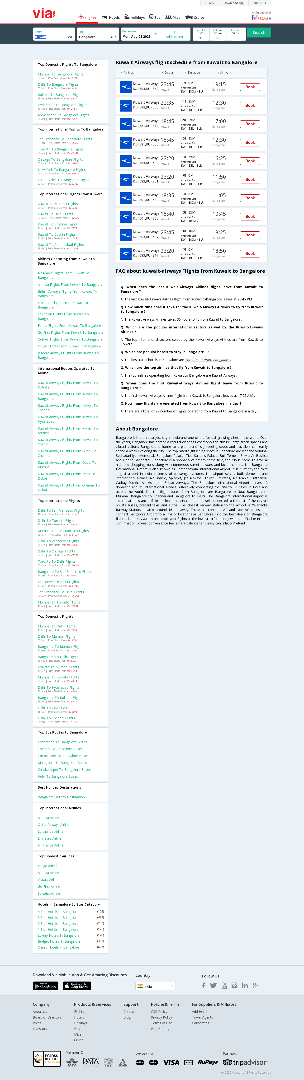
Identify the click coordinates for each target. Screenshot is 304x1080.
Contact (130, 1011)
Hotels (79, 1017)
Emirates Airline (50, 838)
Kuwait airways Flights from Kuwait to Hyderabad (68, 419)
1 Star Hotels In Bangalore (71, 929)
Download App (234, 3)
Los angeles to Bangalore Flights (64, 180)
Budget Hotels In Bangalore (71, 941)
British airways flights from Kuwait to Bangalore (67, 293)
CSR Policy (159, 1011)
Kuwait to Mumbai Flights (58, 203)
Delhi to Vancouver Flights (58, 541)
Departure (129, 31)
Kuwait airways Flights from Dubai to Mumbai (67, 464)
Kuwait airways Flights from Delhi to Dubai (66, 476)
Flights (79, 1011)
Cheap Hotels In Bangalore (71, 947)
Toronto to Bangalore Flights (61, 149)
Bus (77, 1028)
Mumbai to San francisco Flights (63, 530)
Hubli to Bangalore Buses (58, 776)
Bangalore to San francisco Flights (65, 571)
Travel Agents (202, 1017)
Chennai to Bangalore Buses (60, 749)
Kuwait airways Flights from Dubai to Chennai (67, 453)
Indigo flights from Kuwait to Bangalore (69, 346)
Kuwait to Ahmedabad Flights (61, 244)
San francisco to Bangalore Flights (65, 139)
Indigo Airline (47, 866)
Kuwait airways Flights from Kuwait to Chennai (68, 407)
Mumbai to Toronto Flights (59, 602)
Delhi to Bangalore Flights (58, 84)
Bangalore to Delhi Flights (58, 657)
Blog (127, 1017)
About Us (40, 1011)
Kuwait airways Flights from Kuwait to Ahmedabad (68, 430)
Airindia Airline (48, 817)
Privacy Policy (161, 1017)
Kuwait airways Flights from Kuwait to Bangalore (68, 396)
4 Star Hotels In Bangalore (71, 911)
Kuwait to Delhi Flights (55, 214)
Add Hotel (199, 1011)
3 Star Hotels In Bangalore (71, 917)
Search (259, 32)
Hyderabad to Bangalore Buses (62, 742)
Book (250, 87)
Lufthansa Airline (50, 831)
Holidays (80, 1023)
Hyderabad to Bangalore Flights (62, 105)
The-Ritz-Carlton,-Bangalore (207, 359)
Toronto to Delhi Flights (57, 561)
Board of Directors (47, 1017)
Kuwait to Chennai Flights (58, 224)
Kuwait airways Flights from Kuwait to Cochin (68, 441)
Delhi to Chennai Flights (56, 718)
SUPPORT (259, 3)
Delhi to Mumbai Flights (56, 636)
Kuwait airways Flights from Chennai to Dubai (69, 487)
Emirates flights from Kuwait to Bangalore (63, 304)
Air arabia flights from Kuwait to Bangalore (63, 275)
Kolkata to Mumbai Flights (58, 667)
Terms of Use (161, 1023)
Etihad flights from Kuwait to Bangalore (69, 325)
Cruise (79, 1040)
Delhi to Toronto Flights (57, 520)
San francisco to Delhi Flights (61, 592)
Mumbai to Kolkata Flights (58, 677)
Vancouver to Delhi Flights (58, 582)
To (81, 32)
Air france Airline (50, 845)
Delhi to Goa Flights (53, 708)
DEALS (209, 3)
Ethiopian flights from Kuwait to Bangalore (63, 316)
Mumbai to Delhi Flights (56, 626)
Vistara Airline (48, 879)
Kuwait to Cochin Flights (57, 234)
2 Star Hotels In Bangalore (71, 923)
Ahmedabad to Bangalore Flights (63, 115)
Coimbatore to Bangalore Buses (63, 755)
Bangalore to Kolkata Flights (60, 697)
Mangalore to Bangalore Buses (62, 762)
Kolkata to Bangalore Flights (60, 94)
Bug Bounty (160, 1028)
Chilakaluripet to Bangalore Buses (64, 769)
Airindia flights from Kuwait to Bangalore (70, 284)
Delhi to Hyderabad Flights (58, 687)
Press (37, 1023)
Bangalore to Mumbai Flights (60, 646)
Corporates (200, 1023)
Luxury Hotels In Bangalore (71, 935)
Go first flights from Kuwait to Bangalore (71, 332)
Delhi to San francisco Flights (61, 510)
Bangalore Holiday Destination (61, 797)
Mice (77, 1034)
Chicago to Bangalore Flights (60, 159)
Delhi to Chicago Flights (56, 551)
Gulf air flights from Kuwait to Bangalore (70, 339)
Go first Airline (49, 886)
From (39, 32)
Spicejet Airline (49, 893)
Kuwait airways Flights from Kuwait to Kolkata (68, 384)
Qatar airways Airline (54, 824)
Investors (40, 1028)
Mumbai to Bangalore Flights (60, 74)
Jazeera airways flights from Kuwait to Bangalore (68, 355)
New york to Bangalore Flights (62, 169)
